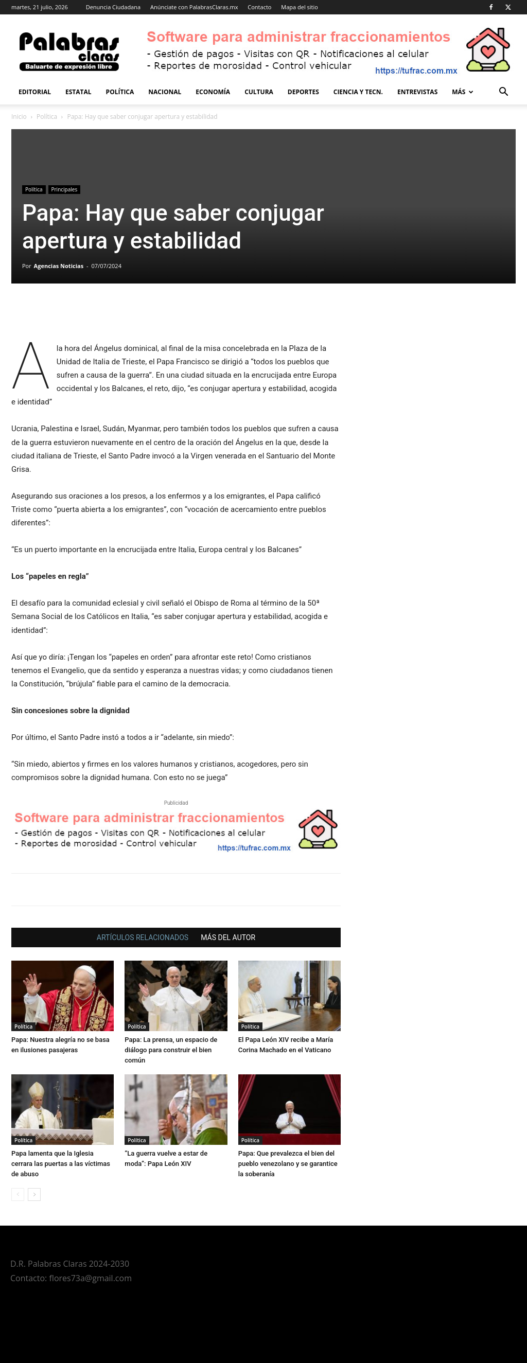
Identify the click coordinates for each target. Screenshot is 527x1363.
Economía (213, 91)
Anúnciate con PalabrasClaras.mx (194, 7)
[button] (503, 93)
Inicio (19, 116)
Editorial (35, 91)
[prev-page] (17, 1194)
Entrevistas (417, 91)
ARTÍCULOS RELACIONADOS (142, 937)
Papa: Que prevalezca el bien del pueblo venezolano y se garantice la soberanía (288, 1163)
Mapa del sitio (299, 7)
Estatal (78, 91)
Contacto (259, 7)
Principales (64, 189)
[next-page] (34, 1194)
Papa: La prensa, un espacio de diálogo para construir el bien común (171, 1050)
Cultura (258, 91)
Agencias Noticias (59, 266)
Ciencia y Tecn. (358, 91)
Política (120, 91)
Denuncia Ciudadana (113, 7)
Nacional (164, 91)
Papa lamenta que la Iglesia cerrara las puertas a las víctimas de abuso (60, 1163)
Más (462, 91)
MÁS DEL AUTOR (228, 937)
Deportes (303, 91)
